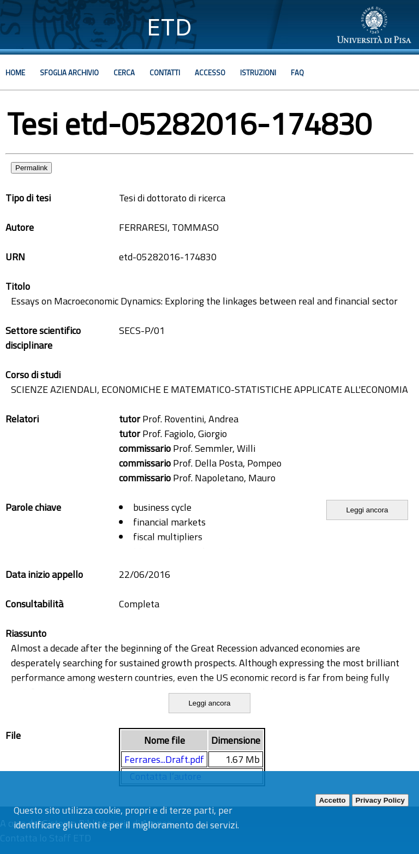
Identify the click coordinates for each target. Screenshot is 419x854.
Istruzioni (258, 72)
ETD (169, 27)
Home (15, 72)
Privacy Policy (380, 800)
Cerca (124, 72)
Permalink (31, 168)
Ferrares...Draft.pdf (164, 759)
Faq (297, 72)
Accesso (210, 72)
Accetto (332, 800)
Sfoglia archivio (69, 72)
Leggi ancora (367, 510)
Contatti (164, 72)
